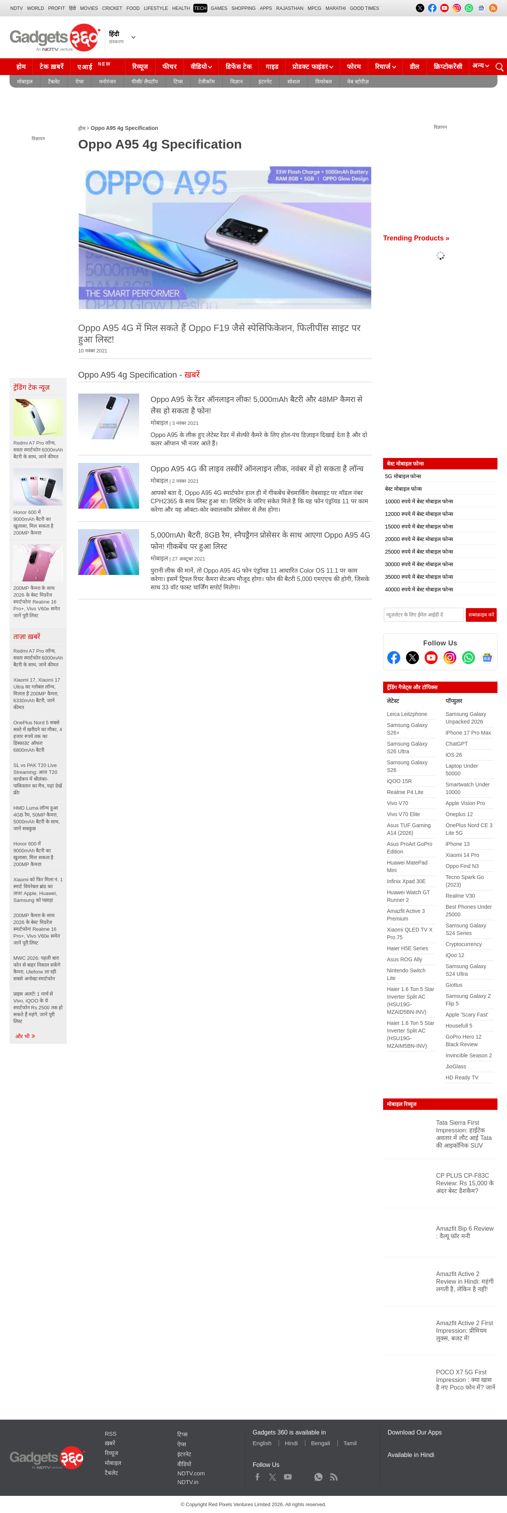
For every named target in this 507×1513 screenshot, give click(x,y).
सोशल (293, 81)
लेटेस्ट (393, 701)
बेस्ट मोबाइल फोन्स (403, 489)
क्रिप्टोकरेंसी (448, 66)
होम (21, 66)
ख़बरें (110, 1443)
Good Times (364, 8)
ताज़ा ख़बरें (26, 636)
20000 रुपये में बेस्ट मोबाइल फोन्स (419, 539)
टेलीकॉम (206, 81)
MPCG (314, 8)
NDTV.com (191, 1473)
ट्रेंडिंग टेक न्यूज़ (31, 387)
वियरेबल (323, 81)
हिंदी (72, 8)
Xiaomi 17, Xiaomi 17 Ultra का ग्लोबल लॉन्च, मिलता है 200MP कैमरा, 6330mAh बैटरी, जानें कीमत (36, 693)
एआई (95, 66)
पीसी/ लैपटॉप (145, 81)
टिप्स (178, 81)
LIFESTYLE (156, 8)
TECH (200, 8)
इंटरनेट (265, 81)
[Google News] (487, 657)
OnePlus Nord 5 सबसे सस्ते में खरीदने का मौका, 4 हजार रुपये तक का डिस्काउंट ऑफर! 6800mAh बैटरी (37, 736)
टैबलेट (54, 81)
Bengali (320, 1443)
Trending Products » (416, 238)
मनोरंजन (107, 81)
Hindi (291, 1443)
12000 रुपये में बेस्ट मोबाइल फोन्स (419, 514)
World (35, 8)
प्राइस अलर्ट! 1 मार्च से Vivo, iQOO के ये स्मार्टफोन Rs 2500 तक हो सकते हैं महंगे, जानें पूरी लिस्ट (38, 1007)
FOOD (133, 8)
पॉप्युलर (454, 701)
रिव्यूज (140, 66)
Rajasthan (289, 8)
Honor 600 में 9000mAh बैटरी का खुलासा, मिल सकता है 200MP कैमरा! (33, 854)
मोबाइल (24, 81)
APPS (266, 8)
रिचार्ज (383, 66)
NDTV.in (187, 1482)
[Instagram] (449, 657)
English (262, 1443)
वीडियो (199, 66)
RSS (111, 1433)
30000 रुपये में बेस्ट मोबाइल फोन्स (419, 564)
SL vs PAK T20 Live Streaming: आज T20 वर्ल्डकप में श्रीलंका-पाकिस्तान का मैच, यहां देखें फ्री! (37, 779)
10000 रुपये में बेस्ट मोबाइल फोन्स (419, 501)
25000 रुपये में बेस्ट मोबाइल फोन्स (419, 552)
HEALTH (181, 8)
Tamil (350, 1443)
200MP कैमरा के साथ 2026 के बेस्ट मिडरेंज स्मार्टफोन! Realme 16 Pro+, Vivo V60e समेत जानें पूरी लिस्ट (36, 929)
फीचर (169, 66)
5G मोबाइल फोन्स (403, 476)
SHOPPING (243, 8)
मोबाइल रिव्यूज (401, 1104)
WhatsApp (318, 1475)
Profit (56, 8)
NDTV (16, 8)
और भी (25, 1036)
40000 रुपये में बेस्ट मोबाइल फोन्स (419, 589)
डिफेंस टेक (239, 66)
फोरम (354, 66)
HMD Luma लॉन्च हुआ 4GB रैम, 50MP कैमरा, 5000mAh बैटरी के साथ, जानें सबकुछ (36, 818)
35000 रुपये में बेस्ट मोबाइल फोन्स (419, 577)
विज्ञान (236, 81)
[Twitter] (412, 657)
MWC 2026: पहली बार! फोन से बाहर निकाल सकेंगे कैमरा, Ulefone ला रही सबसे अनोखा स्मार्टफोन (36, 968)
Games (219, 8)
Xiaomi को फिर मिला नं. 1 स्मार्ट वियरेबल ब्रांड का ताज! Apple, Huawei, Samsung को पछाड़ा (38, 890)
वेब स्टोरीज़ (358, 81)
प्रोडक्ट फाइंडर (310, 66)
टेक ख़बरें (51, 66)
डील (415, 66)
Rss (333, 1475)
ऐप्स (79, 81)
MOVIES (89, 8)
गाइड (272, 66)
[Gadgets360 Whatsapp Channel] (468, 657)
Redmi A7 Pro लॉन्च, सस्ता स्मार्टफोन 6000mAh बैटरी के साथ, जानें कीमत (38, 658)
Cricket (112, 8)
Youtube (288, 1475)
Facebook (257, 1475)
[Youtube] (431, 657)
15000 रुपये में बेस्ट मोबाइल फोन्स (419, 527)
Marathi (336, 8)
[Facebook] (393, 657)
